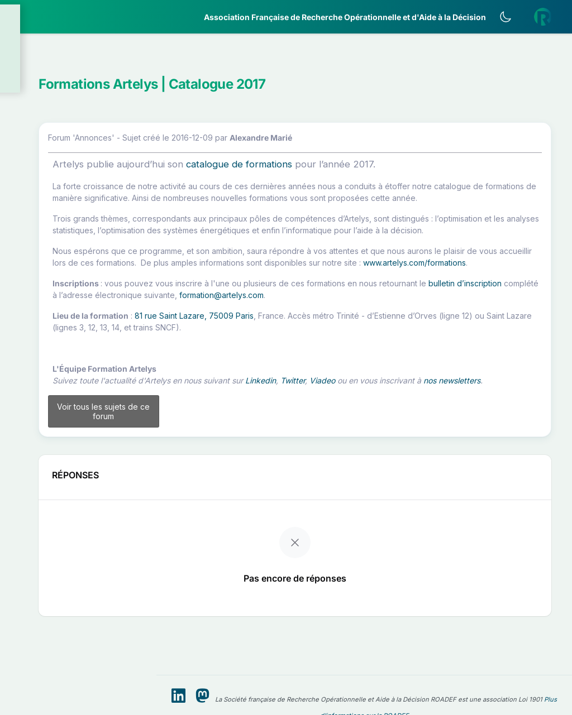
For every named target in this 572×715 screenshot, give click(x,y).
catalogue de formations (383, 169)
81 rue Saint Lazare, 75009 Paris (338, 367)
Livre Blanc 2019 (56, 412)
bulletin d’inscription (302, 335)
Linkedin (404, 432)
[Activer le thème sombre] (513, 16)
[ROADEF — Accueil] (78, 17)
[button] (78, 69)
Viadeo (466, 432)
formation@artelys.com (274, 347)
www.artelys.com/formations (411, 303)
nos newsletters (288, 444)
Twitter (437, 432)
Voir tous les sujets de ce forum (227, 480)
